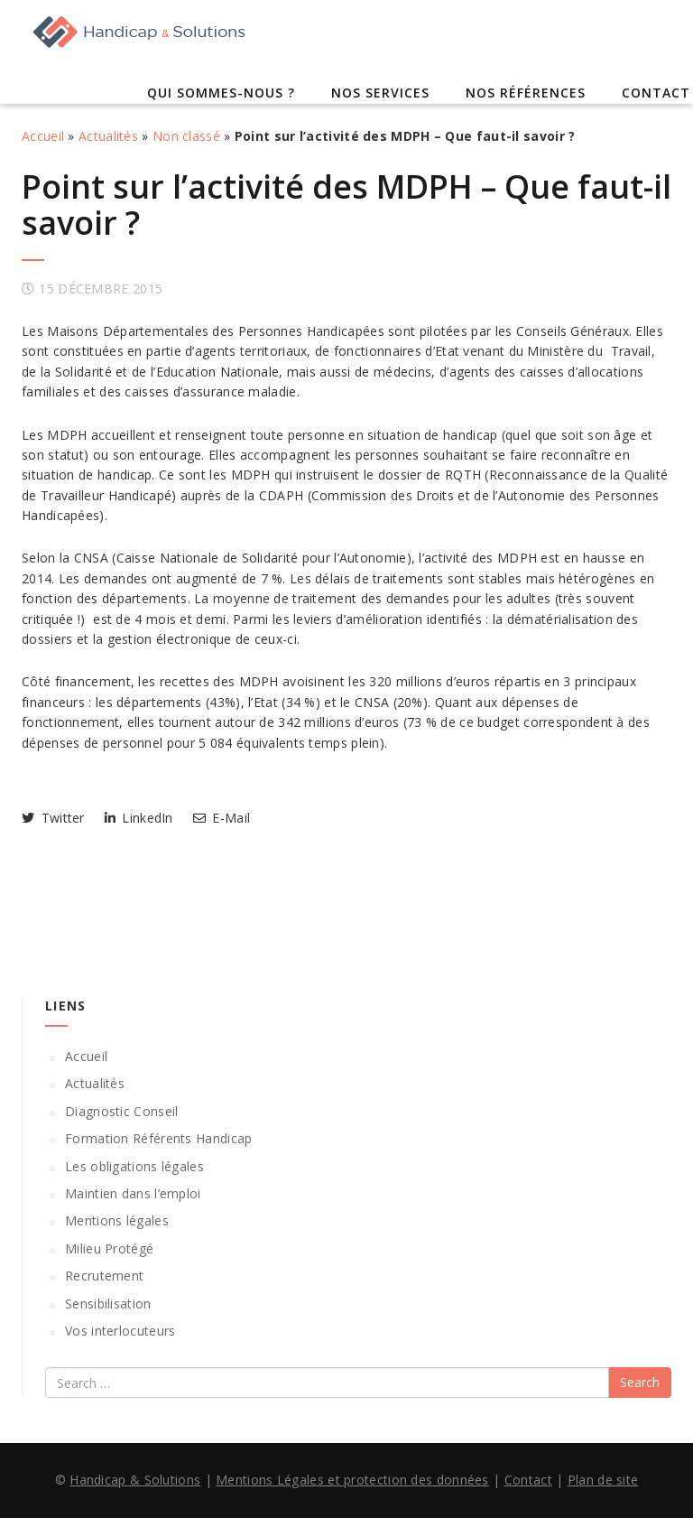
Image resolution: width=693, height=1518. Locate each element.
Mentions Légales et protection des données (352, 1479)
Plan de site (603, 1479)
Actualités (108, 135)
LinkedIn (139, 817)
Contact (656, 92)
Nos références (526, 92)
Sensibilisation (108, 1303)
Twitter (53, 817)
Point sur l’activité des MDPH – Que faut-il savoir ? (346, 204)
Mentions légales (117, 1220)
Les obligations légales (134, 1166)
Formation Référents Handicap (158, 1138)
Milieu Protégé (109, 1248)
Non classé (186, 135)
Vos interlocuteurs (120, 1330)
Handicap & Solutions (134, 1479)
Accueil (43, 135)
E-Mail (221, 817)
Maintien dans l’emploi (133, 1193)
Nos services (380, 92)
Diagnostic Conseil (121, 1111)
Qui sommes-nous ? (221, 92)
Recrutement (104, 1275)
